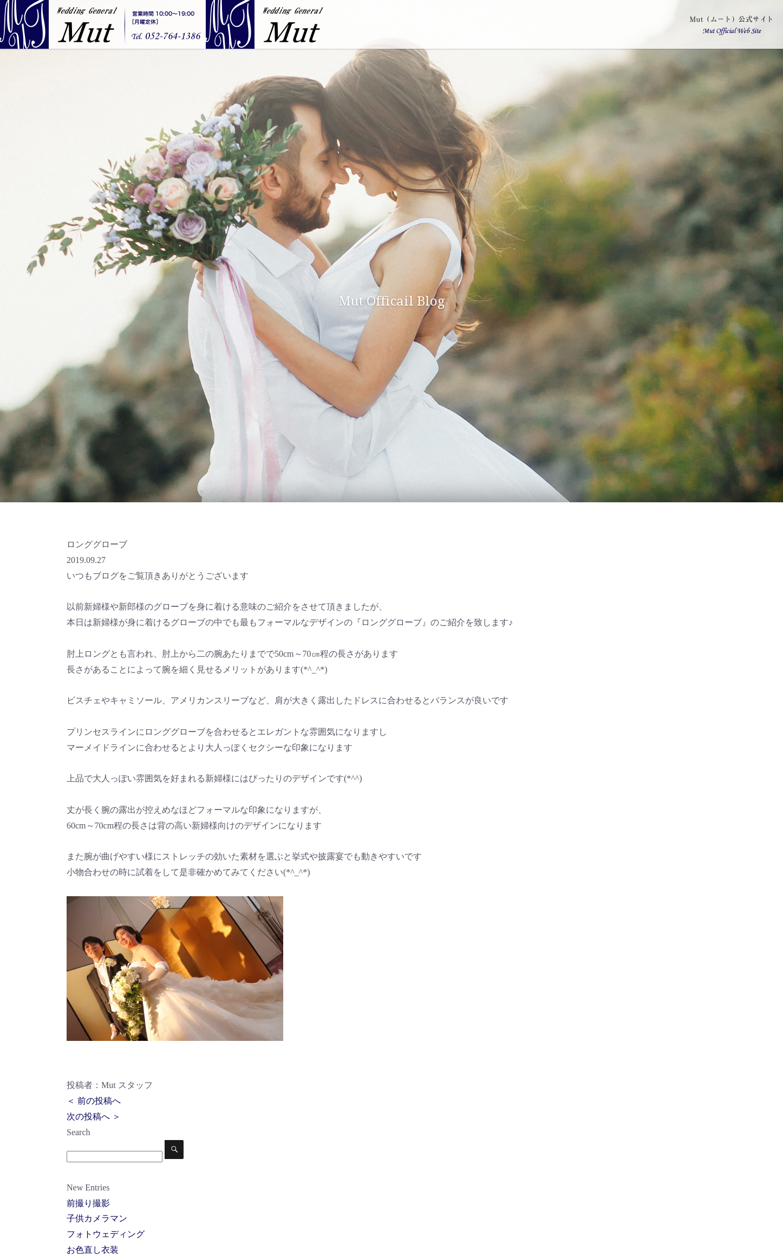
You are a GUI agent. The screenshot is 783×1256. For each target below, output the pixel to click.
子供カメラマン (97, 1218)
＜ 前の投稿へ (94, 1100)
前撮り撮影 (88, 1203)
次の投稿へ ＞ (94, 1116)
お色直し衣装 (93, 1249)
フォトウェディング (106, 1234)
